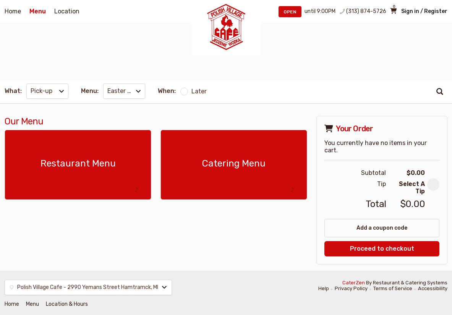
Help (323, 288)
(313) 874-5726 (366, 11)
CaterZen (353, 283)
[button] (433, 184)
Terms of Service (392, 288)
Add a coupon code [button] (381, 228)
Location (66, 11)
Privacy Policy (351, 288)
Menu (37, 11)
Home (13, 11)
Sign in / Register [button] (424, 11)
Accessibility (432, 288)
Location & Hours (67, 304)
